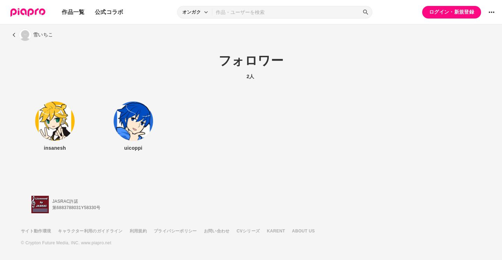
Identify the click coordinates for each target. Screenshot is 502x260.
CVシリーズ (248, 231)
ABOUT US (303, 231)
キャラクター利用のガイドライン (90, 231)
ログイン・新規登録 (451, 12)
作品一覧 (73, 12)
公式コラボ (109, 12)
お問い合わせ (217, 231)
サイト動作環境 (36, 231)
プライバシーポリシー (175, 231)
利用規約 (138, 231)
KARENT (276, 231)
